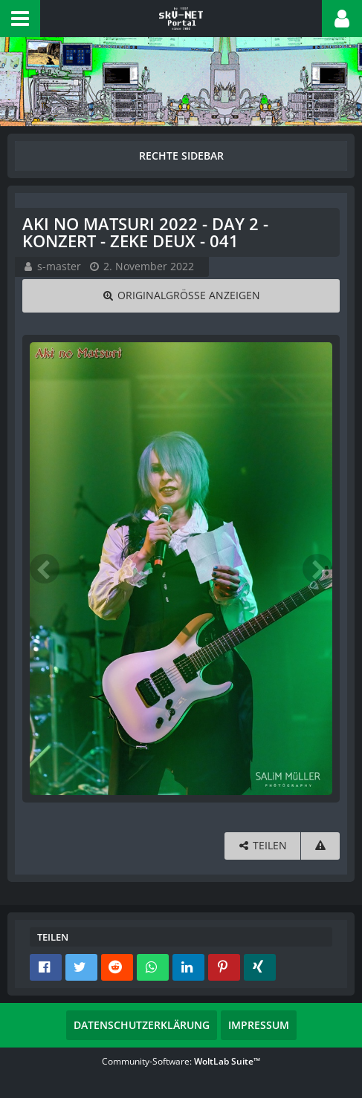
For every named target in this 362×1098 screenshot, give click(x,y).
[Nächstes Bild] (317, 569)
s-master (59, 266)
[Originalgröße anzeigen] (181, 296)
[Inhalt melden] (320, 846)
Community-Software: (181, 1061)
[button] (20, 18)
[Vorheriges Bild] (44, 569)
